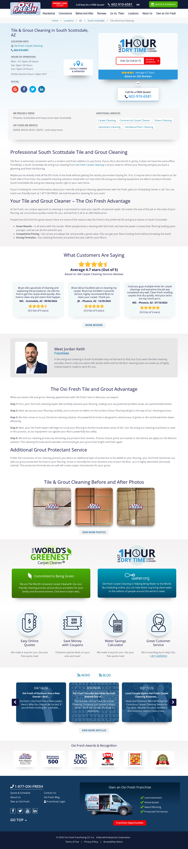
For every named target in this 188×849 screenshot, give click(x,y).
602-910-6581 (21, 50)
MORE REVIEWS (94, 325)
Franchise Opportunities (129, 822)
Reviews (101, 13)
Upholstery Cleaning (109, 127)
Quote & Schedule (20, 792)
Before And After (84, 13)
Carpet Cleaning (107, 120)
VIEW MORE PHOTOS (94, 532)
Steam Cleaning (163, 120)
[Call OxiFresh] (138, 96)
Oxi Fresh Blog (52, 797)
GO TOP (18, 819)
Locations (133, 13)
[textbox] (130, 61)
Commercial (65, 13)
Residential (49, 13)
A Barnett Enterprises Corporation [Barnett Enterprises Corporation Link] (113, 837)
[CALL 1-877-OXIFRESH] (158, 623)
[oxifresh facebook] (24, 89)
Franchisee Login (54, 801)
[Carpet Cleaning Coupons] (72, 623)
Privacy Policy (91, 841)
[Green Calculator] (115, 623)
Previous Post (15, 702)
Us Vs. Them (117, 13)
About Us (147, 13)
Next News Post (172, 702)
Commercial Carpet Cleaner (135, 120)
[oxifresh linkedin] (41, 89)
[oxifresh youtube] (27, 811)
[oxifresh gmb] (15, 89)
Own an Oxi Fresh (166, 13)
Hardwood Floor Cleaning (139, 127)
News (83, 675)
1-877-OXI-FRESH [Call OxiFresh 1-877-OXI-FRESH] (26, 786)
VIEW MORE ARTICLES (94, 730)
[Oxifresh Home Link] (25, 7)
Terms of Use (72, 841)
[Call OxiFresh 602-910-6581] (120, 4)
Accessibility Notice (113, 841)
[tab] (83, 675)
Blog (105, 675)
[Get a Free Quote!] (29, 623)
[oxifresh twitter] (32, 89)
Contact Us (50, 792)
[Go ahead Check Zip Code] (152, 61)
